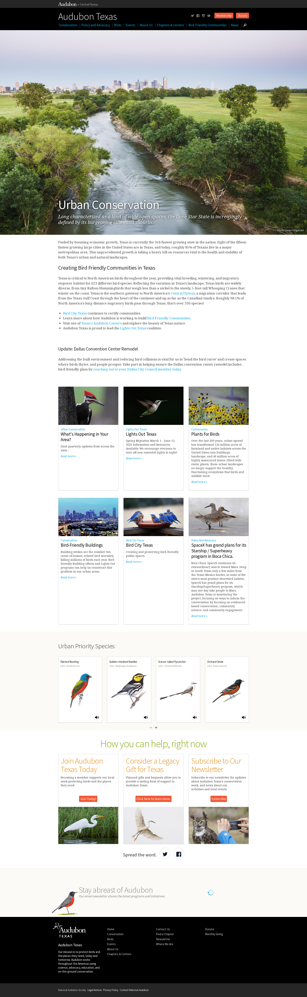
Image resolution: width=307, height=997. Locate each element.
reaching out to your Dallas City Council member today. (137, 369)
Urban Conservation (73, 429)
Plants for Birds (205, 434)
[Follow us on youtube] (209, 16)
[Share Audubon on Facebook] (178, 853)
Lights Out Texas (133, 328)
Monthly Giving (214, 934)
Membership (223, 15)
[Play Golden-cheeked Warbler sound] (146, 717)
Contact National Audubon (134, 990)
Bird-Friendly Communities (207, 25)
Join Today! (88, 799)
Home (110, 929)
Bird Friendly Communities (168, 318)
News (235, 25)
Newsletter (163, 939)
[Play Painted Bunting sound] (97, 717)
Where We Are (164, 944)
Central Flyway (89, 4)
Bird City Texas (75, 313)
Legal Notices (95, 990)
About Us (146, 25)
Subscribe (218, 799)
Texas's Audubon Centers (101, 323)
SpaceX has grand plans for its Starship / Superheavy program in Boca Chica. (218, 550)
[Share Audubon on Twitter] (165, 853)
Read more (68, 456)
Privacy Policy (110, 990)
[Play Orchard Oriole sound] (244, 717)
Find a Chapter (165, 934)
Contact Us (163, 929)
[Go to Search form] (245, 25)
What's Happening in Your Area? (84, 437)
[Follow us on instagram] (203, 16)
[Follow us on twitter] (192, 16)
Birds (117, 25)
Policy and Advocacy (95, 25)
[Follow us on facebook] (198, 16)
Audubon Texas (87, 15)
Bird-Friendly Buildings (82, 545)
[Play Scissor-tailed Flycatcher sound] (195, 717)
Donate (242, 15)
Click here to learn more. (153, 799)
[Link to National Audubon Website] (67, 5)
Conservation (68, 25)
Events (130, 25)
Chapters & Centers (170, 25)
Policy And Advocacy (203, 540)
